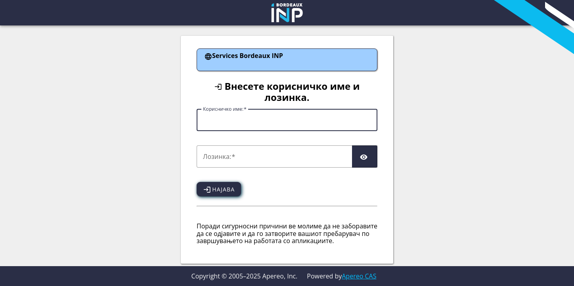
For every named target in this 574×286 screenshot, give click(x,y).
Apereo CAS (359, 276)
